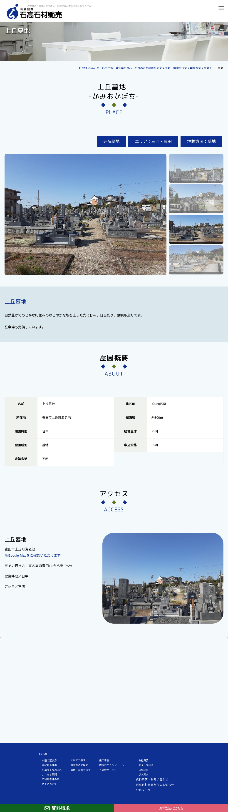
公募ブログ (143, 790)
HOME (43, 754)
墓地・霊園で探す (80, 770)
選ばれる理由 (49, 765)
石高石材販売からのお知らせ (155, 785)
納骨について (49, 784)
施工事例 (104, 760)
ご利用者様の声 (50, 779)
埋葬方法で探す (79, 765)
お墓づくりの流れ (52, 770)
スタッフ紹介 (146, 765)
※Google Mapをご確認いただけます (33, 555)
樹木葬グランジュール (111, 765)
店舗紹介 (144, 770)
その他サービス (107, 770)
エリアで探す (77, 760)
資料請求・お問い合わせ (152, 779)
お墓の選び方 (49, 760)
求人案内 (144, 774)
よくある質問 (49, 774)
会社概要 (144, 760)
